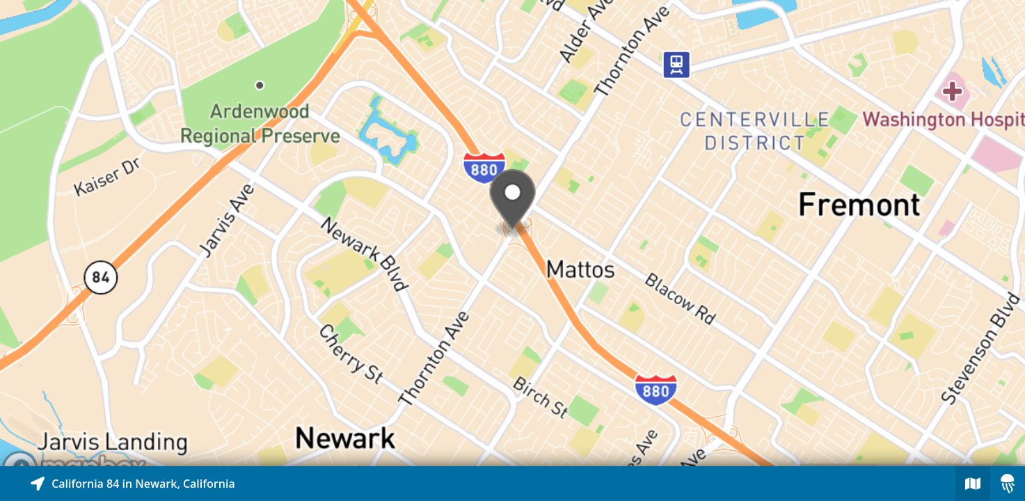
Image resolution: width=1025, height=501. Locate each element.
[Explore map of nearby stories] (512, 233)
